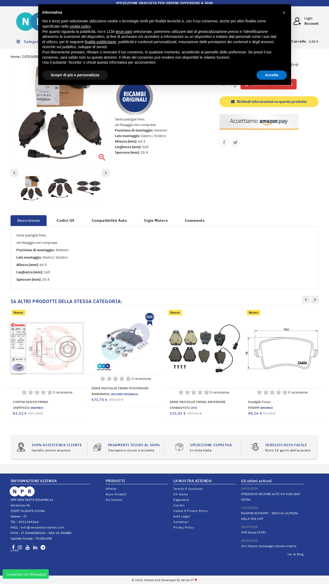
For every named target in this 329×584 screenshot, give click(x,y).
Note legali (181, 516)
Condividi (224, 142)
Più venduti (114, 500)
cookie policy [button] (80, 26)
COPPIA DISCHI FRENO (30, 402)
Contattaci (181, 522)
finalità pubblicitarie (100, 42)
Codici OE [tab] (66, 220)
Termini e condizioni (188, 489)
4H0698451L (114, 394)
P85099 (260, 408)
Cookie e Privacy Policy (190, 511)
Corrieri (179, 505)
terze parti (124, 31)
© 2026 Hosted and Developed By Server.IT (164, 580)
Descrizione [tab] (28, 220)
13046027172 (183, 408)
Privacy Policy (183, 527)
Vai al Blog (295, 554)
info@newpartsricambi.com (43, 527)
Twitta (235, 142)
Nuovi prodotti (116, 494)
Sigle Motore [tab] (156, 220)
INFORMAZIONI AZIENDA (34, 481)
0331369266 (28, 522)
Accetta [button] (271, 75)
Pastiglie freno (259, 402)
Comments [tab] (195, 220)
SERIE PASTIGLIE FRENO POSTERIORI (120, 388)
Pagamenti (181, 500)
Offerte (111, 489)
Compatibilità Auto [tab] (109, 220)
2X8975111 (28, 408)
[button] (284, 12)
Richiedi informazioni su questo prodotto (269, 101)
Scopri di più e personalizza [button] (75, 75)
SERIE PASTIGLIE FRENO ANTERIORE (197, 402)
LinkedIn (14, 550)
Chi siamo (180, 494)
